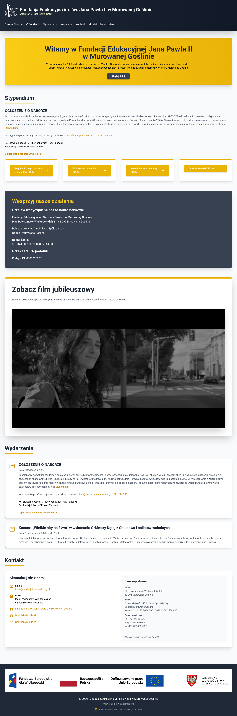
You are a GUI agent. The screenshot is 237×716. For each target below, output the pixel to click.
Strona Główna (14, 24)
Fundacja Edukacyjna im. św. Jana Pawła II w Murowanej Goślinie (86, 9)
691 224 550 (106, 135)
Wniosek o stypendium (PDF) (89, 170)
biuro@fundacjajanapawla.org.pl (81, 135)
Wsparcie (66, 24)
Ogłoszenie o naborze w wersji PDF (24, 153)
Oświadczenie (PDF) (202, 168)
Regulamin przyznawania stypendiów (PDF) (31, 170)
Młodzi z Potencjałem (101, 24)
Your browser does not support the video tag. (118, 368)
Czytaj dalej (118, 76)
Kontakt (80, 24)
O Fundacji (32, 24)
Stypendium (50, 24)
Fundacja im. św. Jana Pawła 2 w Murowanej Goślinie (43, 608)
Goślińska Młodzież (25, 615)
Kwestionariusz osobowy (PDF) (147, 170)
